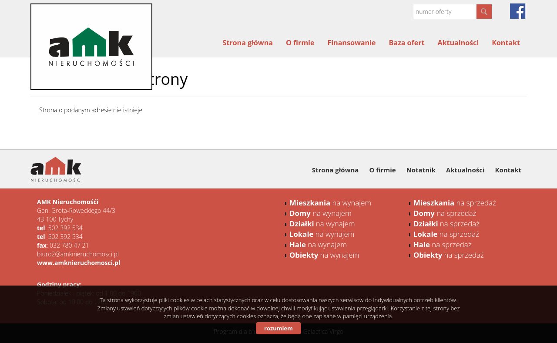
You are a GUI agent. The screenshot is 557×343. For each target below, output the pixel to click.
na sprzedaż (454, 203)
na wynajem (330, 203)
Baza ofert (406, 42)
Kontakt (506, 42)
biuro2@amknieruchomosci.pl (78, 254)
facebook (518, 11)
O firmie (300, 42)
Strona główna (248, 42)
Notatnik (421, 169)
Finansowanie (351, 42)
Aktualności (458, 42)
